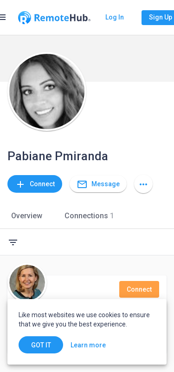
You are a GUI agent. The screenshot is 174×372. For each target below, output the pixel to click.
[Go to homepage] (54, 17)
